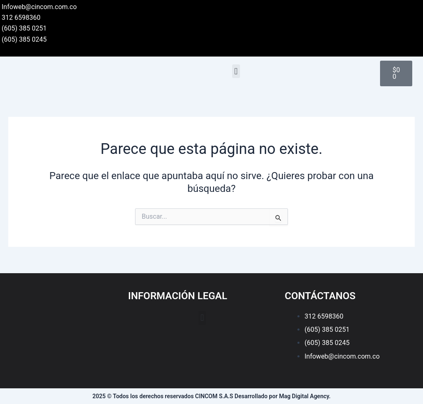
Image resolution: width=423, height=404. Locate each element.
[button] (236, 71)
